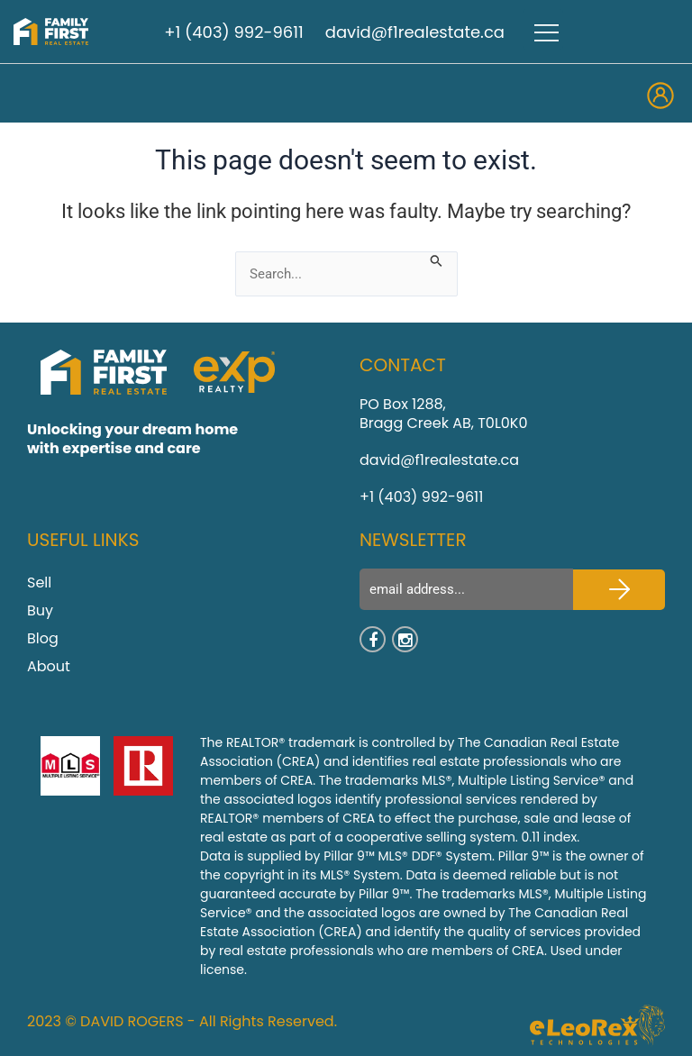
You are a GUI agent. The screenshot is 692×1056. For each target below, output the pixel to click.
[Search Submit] (436, 259)
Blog (43, 638)
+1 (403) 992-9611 (233, 32)
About (48, 666)
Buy (40, 610)
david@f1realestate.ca (415, 32)
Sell (39, 582)
